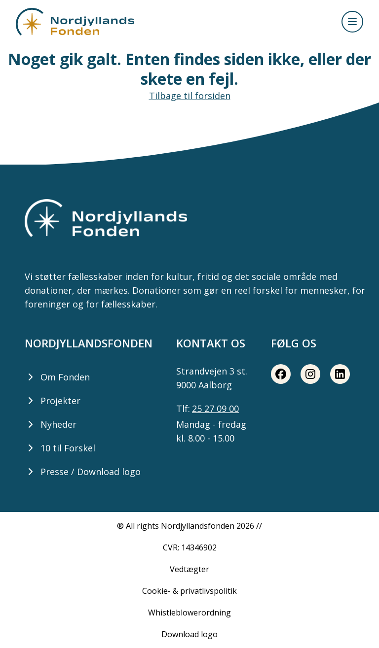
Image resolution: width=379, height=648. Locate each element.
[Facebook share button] (281, 374)
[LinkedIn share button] (340, 374)
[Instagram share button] (310, 374)
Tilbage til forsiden (189, 96)
